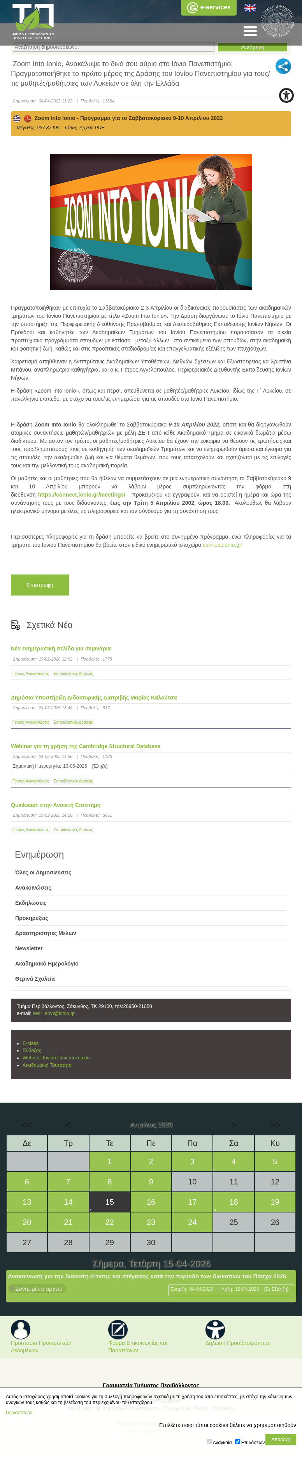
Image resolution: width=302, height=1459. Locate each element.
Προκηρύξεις (31, 918)
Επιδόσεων (253, 1442)
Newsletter (29, 948)
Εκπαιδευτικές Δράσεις (73, 673)
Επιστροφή (39, 585)
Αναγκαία (222, 1442)
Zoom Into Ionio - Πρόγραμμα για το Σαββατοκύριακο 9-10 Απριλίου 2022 (118, 118)
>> (275, 1125)
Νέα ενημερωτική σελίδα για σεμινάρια (61, 648)
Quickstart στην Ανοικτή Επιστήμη (55, 805)
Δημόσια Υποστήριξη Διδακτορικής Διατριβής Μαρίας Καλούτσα (94, 697)
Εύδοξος (32, 1050)
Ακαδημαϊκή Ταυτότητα (47, 1065)
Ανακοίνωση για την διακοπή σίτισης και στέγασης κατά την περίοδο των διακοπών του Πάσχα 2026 (147, 1276)
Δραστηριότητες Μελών (45, 933)
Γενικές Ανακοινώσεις (30, 673)
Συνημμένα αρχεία (39, 1288)
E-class (31, 1043)
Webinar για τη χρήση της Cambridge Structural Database (85, 746)
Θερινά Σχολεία (35, 979)
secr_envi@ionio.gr (54, 1013)
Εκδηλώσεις (31, 903)
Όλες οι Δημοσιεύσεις (43, 872)
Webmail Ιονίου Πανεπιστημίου (56, 1058)
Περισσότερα (19, 1412)
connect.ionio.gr (222, 545)
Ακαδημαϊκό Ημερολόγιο (47, 963)
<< (27, 1125)
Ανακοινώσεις (33, 888)
